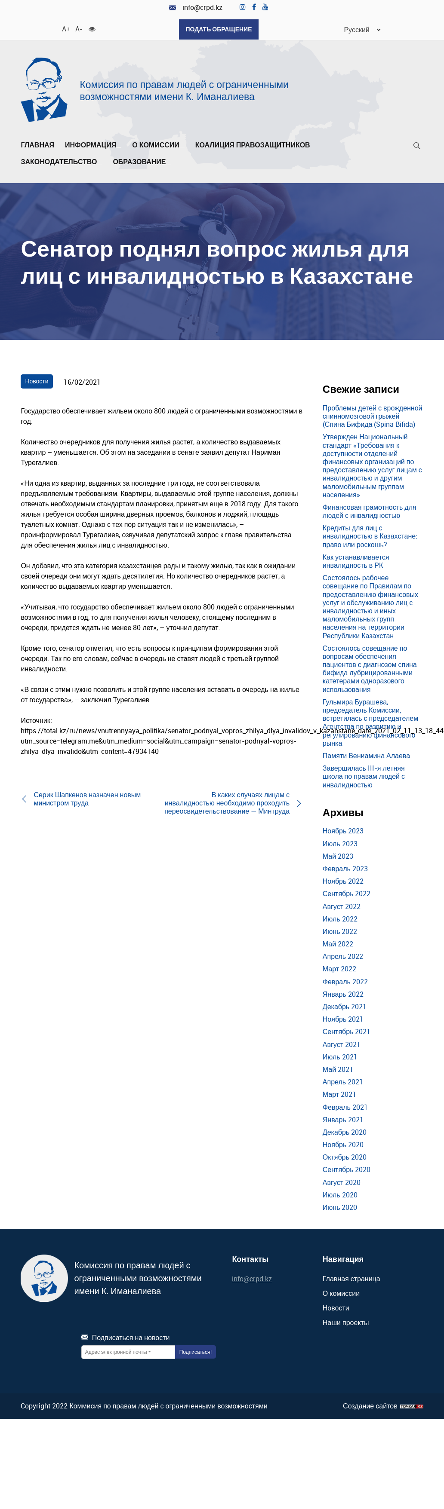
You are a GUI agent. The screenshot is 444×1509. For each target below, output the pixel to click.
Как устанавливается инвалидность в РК (356, 560)
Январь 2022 (343, 993)
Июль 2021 (340, 1056)
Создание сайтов (370, 1406)
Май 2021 (338, 1069)
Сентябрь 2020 (347, 1169)
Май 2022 (338, 943)
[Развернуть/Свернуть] (99, 163)
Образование (142, 161)
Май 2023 (338, 855)
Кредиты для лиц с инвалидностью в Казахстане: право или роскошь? (370, 535)
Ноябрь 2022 (343, 880)
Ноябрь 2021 (343, 1018)
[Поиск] (416, 147)
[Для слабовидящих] (91, 27)
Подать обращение (218, 29)
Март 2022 (339, 968)
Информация (93, 145)
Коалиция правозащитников (252, 145)
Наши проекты (346, 1322)
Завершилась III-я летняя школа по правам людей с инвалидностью (364, 776)
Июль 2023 (340, 843)
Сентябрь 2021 (347, 1031)
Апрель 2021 (343, 1081)
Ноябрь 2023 (343, 831)
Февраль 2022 (345, 981)
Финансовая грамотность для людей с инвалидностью (369, 511)
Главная (37, 145)
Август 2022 (342, 906)
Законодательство (61, 161)
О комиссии (158, 145)
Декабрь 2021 (345, 1006)
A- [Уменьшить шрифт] (78, 27)
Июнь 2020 (340, 1207)
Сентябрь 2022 (347, 893)
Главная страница (351, 1278)
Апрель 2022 (343, 956)
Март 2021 (339, 1094)
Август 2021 (342, 1044)
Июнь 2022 (340, 931)
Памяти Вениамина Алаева (366, 755)
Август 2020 (342, 1182)
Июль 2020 (340, 1194)
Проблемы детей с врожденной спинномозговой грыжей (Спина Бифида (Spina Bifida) (372, 416)
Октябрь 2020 (345, 1156)
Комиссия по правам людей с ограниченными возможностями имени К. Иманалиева (184, 90)
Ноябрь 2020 (343, 1144)
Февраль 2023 (345, 868)
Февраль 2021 (345, 1106)
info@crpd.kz (195, 7)
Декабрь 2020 (345, 1131)
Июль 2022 (340, 918)
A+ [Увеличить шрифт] (65, 27)
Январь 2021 (343, 1119)
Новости (36, 380)
